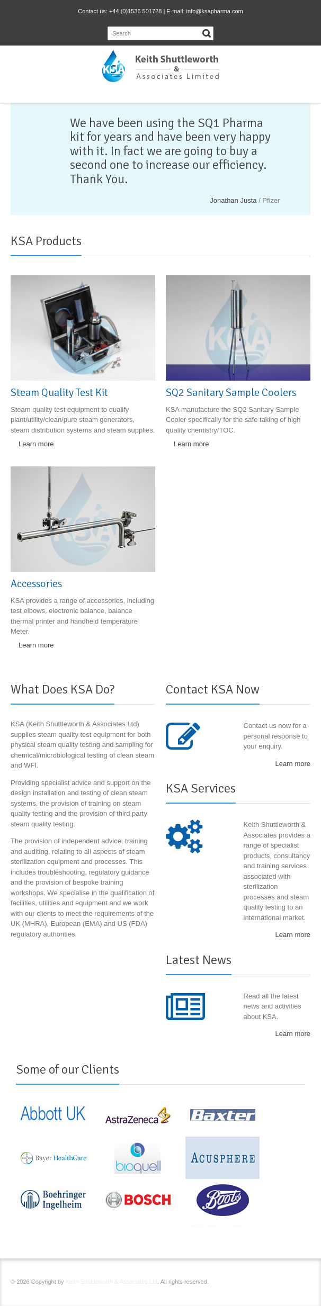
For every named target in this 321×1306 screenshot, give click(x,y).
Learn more (36, 444)
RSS (253, 1283)
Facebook (236, 1283)
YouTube (287, 1283)
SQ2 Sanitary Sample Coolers (231, 392)
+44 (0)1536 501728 (135, 11)
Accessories (36, 583)
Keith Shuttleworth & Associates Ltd (112, 1281)
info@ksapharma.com (214, 11)
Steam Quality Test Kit (59, 392)
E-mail (304, 1283)
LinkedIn (270, 1283)
